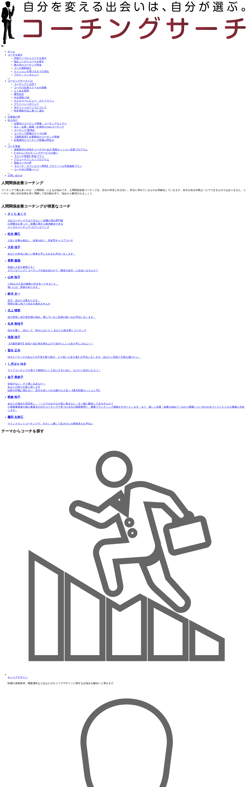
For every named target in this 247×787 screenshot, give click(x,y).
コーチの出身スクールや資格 (30, 87)
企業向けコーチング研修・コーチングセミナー (40, 123)
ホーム (11, 51)
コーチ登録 (14, 146)
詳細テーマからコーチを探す (30, 58)
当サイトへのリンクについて (30, 107)
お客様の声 (14, 117)
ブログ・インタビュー (26, 74)
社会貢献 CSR (21, 97)
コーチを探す (15, 54)
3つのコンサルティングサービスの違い (36, 152)
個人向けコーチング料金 (28, 64)
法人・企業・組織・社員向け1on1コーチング (39, 126)
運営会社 (19, 94)
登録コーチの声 (23, 162)
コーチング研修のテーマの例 (30, 133)
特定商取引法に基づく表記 (29, 110)
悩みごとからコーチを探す (29, 61)
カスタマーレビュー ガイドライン (34, 100)
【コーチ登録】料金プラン (29, 156)
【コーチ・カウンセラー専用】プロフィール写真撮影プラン (48, 166)
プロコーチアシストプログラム (31, 159)
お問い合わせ (15, 175)
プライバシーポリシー (26, 104)
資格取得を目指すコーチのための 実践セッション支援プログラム (51, 149)
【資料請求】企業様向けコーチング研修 (36, 136)
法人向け (13, 120)
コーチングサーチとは (20, 81)
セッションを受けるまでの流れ (31, 71)
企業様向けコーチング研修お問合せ (34, 140)
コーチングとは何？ (25, 84)
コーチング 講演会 (24, 130)
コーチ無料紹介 (23, 68)
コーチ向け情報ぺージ (26, 169)
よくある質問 (21, 90)
